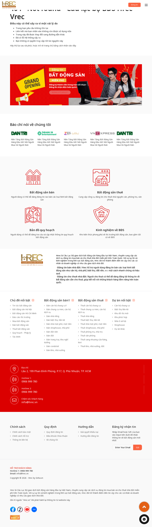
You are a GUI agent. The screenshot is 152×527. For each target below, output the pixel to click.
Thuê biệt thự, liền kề (89, 320)
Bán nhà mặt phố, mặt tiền (57, 324)
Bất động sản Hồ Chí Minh (23, 313)
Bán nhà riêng (51, 316)
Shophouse (118, 325)
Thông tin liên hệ (19, 439)
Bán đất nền (51, 331)
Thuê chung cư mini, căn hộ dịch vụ (92, 311)
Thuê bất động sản (20, 329)
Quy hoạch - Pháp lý (20, 332)
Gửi (137, 447)
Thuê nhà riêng (86, 316)
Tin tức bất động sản (21, 305)
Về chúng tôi (51, 439)
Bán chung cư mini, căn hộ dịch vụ (57, 311)
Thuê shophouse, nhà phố (91, 327)
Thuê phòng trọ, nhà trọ (90, 331)
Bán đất (49, 335)
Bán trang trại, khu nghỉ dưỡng (56, 341)
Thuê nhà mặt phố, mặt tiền (92, 324)
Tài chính (15, 336)
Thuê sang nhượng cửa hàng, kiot (92, 341)
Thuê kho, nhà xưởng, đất (91, 346)
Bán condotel (51, 346)
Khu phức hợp (119, 317)
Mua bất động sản (19, 321)
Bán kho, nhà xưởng (54, 350)
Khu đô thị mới (120, 313)
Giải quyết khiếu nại (88, 432)
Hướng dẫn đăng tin (88, 436)
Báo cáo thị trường (20, 317)
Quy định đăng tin (53, 432)
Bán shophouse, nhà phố (56, 327)
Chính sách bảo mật (20, 432)
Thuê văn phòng (86, 335)
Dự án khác (118, 329)
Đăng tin (132, 4)
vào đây (72, 45)
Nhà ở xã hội (119, 321)
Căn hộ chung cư (121, 305)
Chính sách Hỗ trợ (19, 436)
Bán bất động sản (19, 325)
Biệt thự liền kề (120, 309)
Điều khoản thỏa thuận (55, 436)
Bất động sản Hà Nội (21, 309)
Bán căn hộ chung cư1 (55, 305)
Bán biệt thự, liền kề (54, 320)
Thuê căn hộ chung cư (89, 305)
